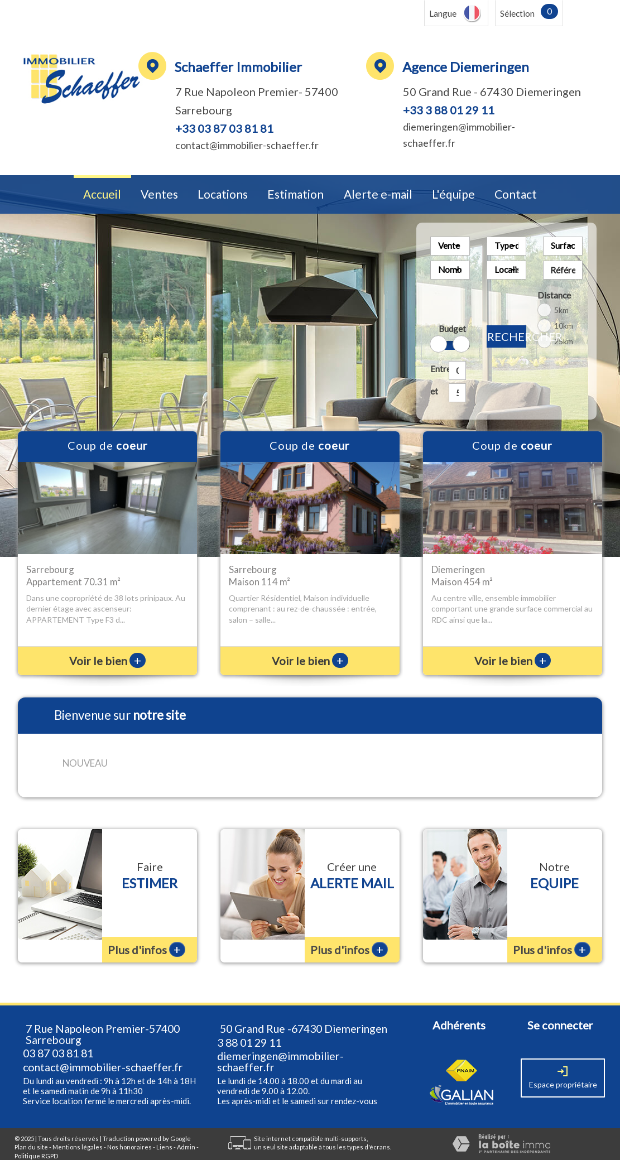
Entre (437, 369)
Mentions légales (77, 1132)
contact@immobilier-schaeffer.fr (247, 145)
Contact (515, 194)
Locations (223, 194)
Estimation (295, 194)
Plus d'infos (146, 934)
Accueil (102, 194)
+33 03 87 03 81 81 (224, 128)
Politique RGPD (36, 1141)
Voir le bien (107, 660)
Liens (164, 1132)
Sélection (517, 13)
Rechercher (506, 336)
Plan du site (31, 1132)
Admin (186, 1132)
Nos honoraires (129, 1132)
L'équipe (453, 194)
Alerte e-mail (378, 194)
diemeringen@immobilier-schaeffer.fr (280, 1047)
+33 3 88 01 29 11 (448, 110)
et (434, 391)
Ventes (159, 194)
